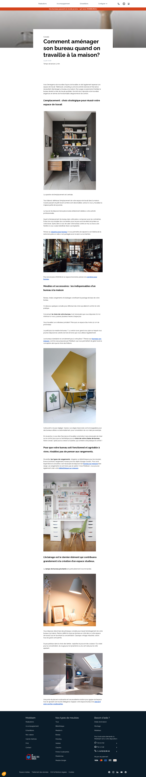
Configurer (101, 4)
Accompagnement (63, 4)
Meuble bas (59, 756)
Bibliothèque (59, 726)
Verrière (58, 743)
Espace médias (24, 772)
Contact (28, 747)
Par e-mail (100, 747)
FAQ (27, 743)
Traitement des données (40, 772)
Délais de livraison (100, 722)
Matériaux (97, 730)
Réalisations (42, 4)
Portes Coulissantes (62, 752)
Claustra (58, 747)
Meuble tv (58, 730)
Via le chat (100, 743)
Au (103, 751)
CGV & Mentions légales (58, 772)
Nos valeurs (30, 735)
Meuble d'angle (60, 760)
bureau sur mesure (90, 464)
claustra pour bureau (59, 232)
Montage (97, 726)
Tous (57, 722)
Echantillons (84, 4)
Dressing (58, 739)
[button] (4, 774)
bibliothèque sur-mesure (68, 468)
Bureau (57, 735)
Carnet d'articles (31, 739)
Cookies (71, 772)
